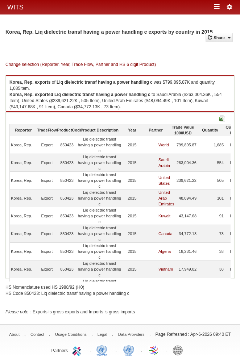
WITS (15, 7)
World (163, 145)
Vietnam (165, 269)
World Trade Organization (154, 350)
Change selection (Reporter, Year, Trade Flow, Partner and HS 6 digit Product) (80, 64)
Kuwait (164, 216)
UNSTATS (128, 350)
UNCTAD (103, 350)
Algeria (164, 251)
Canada (165, 233)
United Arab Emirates (166, 198)
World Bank (179, 350)
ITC (78, 350)
